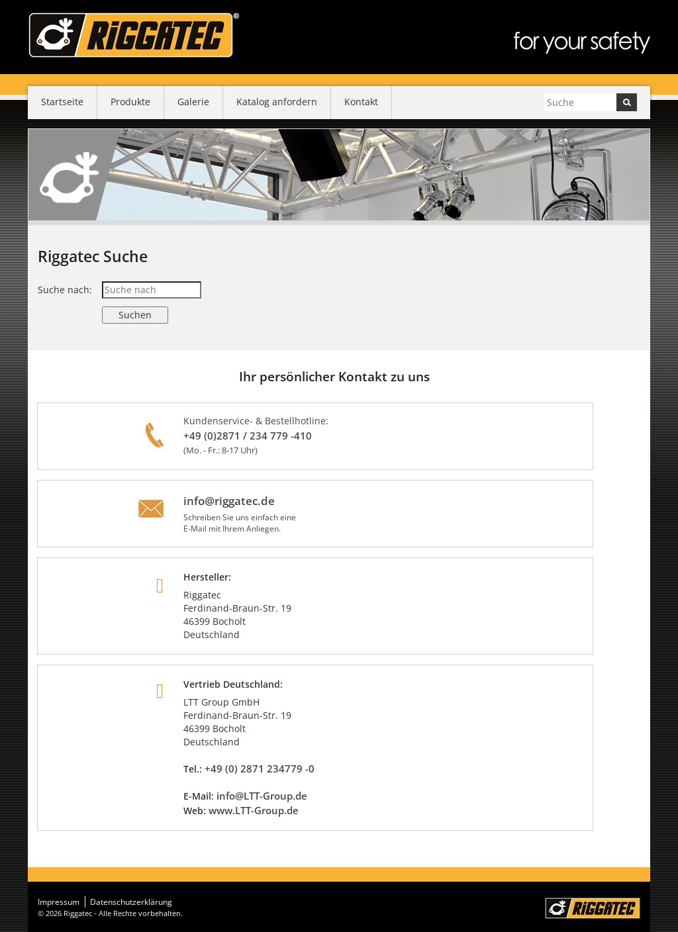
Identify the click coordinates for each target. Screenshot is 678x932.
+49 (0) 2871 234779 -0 (260, 768)
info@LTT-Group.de (262, 795)
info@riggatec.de (229, 500)
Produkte (130, 101)
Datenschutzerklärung (131, 902)
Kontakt (361, 101)
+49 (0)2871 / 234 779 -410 (247, 435)
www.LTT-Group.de (254, 810)
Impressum (58, 902)
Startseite (62, 101)
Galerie (193, 101)
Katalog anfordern (276, 101)
